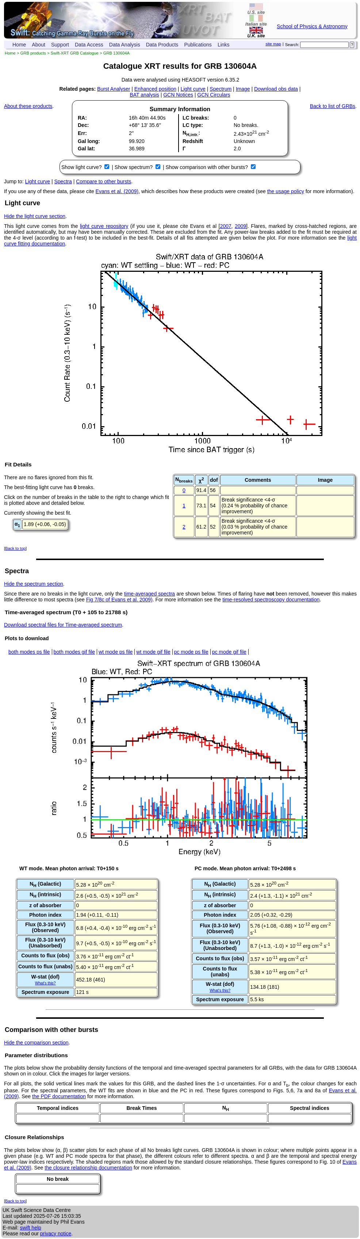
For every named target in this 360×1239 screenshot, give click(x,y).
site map (273, 44)
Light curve (192, 89)
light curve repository (104, 226)
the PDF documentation (59, 1096)
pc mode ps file (191, 652)
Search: (292, 44)
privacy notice (56, 1233)
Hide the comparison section (36, 1042)
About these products (28, 106)
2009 (240, 226)
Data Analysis (124, 45)
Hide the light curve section (34, 216)
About (38, 45)
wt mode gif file (153, 652)
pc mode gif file (229, 652)
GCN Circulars (213, 95)
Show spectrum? (134, 167)
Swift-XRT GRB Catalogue (75, 53)
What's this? (45, 983)
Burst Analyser (113, 89)
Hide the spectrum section (33, 584)
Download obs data (276, 89)
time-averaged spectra (149, 594)
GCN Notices (178, 95)
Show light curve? (82, 167)
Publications (198, 45)
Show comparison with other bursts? (207, 167)
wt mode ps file (116, 652)
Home (19, 45)
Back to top (15, 548)
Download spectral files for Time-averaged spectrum (63, 625)
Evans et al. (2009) (117, 191)
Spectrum (220, 89)
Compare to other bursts (103, 181)
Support (60, 45)
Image (243, 89)
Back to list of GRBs (332, 106)
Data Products (162, 45)
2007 (225, 226)
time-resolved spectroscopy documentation (270, 599)
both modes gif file (74, 652)
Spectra (63, 181)
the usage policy (285, 191)
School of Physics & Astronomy (312, 26)
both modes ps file (29, 652)
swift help (30, 1228)
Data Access (89, 45)
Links (224, 45)
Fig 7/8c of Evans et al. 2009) (119, 599)
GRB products (33, 53)
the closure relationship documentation (88, 1168)
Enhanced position (155, 89)
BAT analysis (144, 95)
